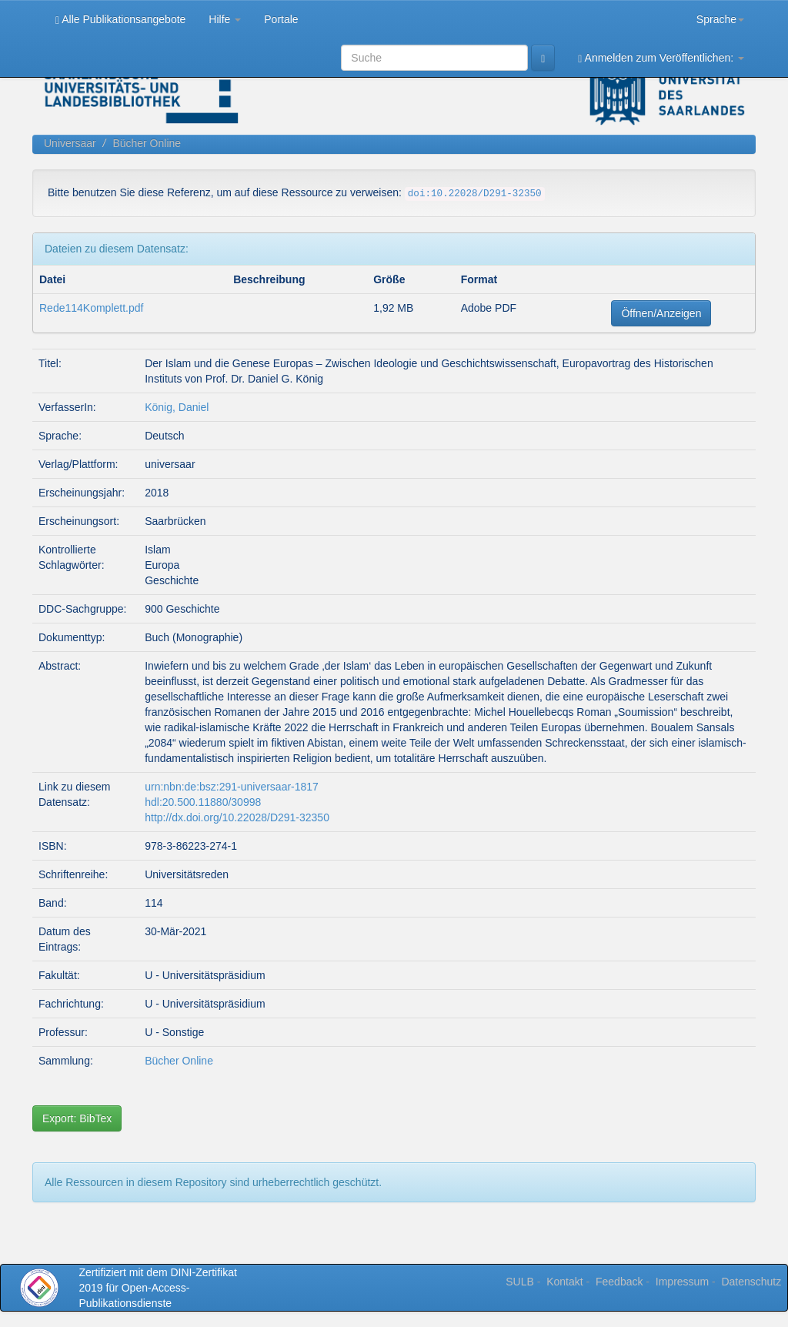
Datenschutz (751, 1281)
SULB (520, 1281)
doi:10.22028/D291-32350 (475, 194)
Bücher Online (146, 143)
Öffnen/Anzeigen (661, 313)
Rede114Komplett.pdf (91, 308)
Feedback (619, 1281)
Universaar (70, 143)
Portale (281, 19)
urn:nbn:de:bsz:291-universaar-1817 (232, 786)
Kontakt (564, 1281)
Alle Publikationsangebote (120, 19)
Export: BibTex (77, 1118)
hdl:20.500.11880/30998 (203, 802)
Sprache (720, 19)
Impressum (682, 1281)
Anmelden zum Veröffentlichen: (661, 58)
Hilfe (225, 19)
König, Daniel (177, 407)
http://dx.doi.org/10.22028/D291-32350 (237, 817)
